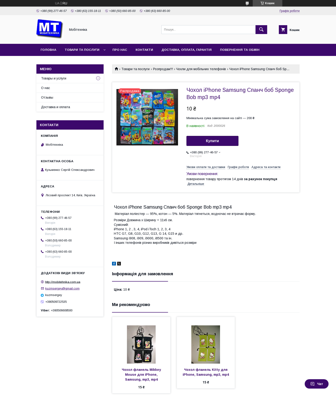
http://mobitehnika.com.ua (62, 281)
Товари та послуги (82, 50)
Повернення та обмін (239, 50)
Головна (48, 50)
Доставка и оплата (55, 107)
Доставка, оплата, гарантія (186, 50)
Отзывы (47, 97)
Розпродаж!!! (163, 69)
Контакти (144, 50)
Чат (316, 384)
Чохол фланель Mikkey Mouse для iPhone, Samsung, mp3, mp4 (142, 374)
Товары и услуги (53, 78)
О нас (45, 88)
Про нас (119, 50)
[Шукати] (261, 29)
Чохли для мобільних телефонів (201, 69)
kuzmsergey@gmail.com (62, 288)
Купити (212, 141)
